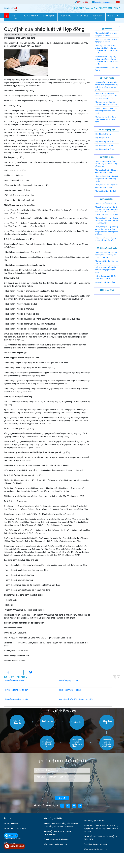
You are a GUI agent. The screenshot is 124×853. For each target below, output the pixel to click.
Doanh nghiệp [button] (48, 16)
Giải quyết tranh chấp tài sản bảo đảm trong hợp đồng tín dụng (105, 269)
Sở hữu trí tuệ (107, 157)
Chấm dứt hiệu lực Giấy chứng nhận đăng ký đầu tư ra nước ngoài (106, 110)
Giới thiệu (14, 17)
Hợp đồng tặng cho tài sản (104, 142)
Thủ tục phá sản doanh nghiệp (106, 203)
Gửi (62, 798)
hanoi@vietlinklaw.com (103, 2)
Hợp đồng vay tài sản (102, 138)
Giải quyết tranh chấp (107, 248)
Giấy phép (107, 29)
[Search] (107, 16)
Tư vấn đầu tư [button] (65, 16)
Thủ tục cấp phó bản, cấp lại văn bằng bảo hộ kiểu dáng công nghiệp (107, 178)
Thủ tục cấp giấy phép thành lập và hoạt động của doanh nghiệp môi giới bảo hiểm (106, 220)
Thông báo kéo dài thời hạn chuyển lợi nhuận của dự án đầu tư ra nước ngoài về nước (106, 95)
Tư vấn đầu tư (107, 78)
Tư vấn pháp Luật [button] (31, 16)
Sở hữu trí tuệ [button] (82, 16)
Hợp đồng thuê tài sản (103, 134)
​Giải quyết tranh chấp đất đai (105, 282)
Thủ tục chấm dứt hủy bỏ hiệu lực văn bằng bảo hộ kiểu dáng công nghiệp (106, 163)
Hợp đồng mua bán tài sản (104, 149)
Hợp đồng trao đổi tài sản (104, 145)
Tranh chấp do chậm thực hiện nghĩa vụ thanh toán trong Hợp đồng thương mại (106, 255)
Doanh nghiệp (107, 199)
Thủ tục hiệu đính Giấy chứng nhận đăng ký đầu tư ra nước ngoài (105, 119)
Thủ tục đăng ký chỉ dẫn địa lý (106, 191)
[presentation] (53, 789)
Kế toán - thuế (107, 290)
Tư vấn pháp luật (107, 130)
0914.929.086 (82, 2)
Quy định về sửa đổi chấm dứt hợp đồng (76, 699)
